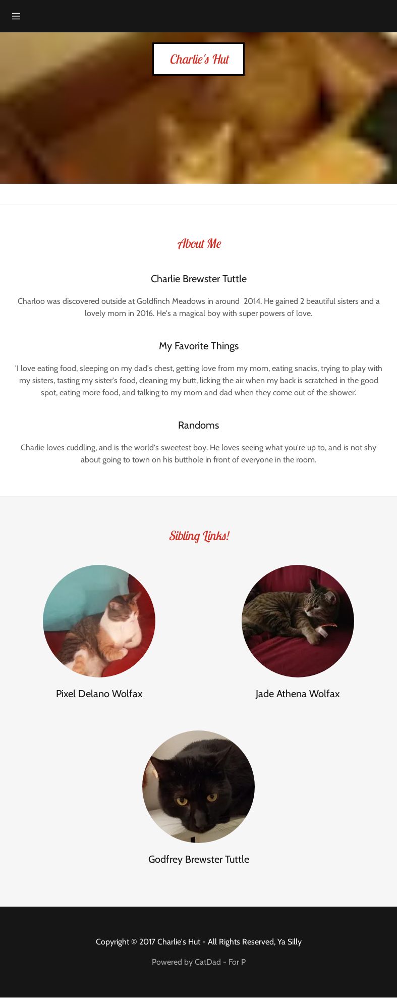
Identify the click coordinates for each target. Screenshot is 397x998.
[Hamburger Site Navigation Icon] (16, 16)
